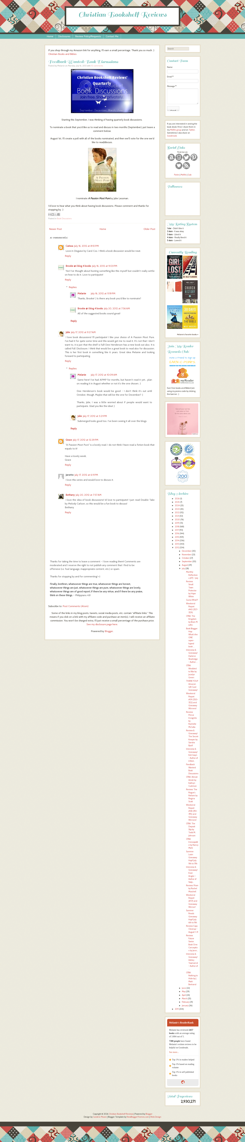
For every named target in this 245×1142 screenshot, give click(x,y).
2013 (177, 544)
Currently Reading (183, 252)
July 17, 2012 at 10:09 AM (104, 374)
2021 (177, 516)
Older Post (149, 229)
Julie (68, 332)
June (184, 988)
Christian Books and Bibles (62, 54)
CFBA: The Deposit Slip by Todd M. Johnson (191, 829)
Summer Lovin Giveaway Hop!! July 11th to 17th (191, 857)
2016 (177, 533)
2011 (177, 1009)
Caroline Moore (100, 1117)
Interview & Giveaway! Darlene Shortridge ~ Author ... (192, 656)
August (185, 565)
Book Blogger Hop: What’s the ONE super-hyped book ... (192, 637)
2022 (177, 512)
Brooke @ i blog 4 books (78, 265)
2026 (177, 498)
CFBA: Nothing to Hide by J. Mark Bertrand (192, 978)
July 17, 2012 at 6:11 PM (86, 474)
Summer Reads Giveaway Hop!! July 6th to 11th (191, 916)
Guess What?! (192, 600)
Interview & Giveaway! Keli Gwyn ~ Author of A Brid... (192, 755)
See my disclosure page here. (102, 624)
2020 (177, 519)
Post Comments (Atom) (75, 606)
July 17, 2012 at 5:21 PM (95, 416)
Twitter (192, 130)
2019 (177, 523)
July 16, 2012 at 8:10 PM (86, 245)
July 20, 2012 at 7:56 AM (117, 308)
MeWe (183, 175)
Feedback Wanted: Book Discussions (83, 61)
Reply (68, 255)
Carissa (69, 245)
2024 (177, 505)
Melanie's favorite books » (187, 334)
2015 (177, 537)
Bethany (70, 494)
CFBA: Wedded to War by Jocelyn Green (191, 671)
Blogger (109, 631)
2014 (177, 540)
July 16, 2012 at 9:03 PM (104, 265)
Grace (69, 439)
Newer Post (55, 229)
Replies (73, 287)
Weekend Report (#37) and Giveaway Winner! (191, 901)
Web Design (155, 1117)
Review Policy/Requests (88, 36)
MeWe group (175, 130)
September (187, 561)
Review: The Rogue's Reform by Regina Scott (192, 795)
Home (50, 36)
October (185, 558)
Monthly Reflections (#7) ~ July (192, 575)
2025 (177, 502)
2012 (177, 547)
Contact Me (112, 36)
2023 (177, 509)
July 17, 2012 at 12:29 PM (85, 439)
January (185, 1005)
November (186, 554)
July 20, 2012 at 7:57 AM (88, 494)
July (183, 568)
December (186, 551)
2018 (177, 526)
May (183, 991)
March (184, 998)
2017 (177, 530)
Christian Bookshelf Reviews (122, 14)
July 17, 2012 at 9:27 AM (83, 332)
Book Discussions (64, 218)
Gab (189, 175)
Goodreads (172, 136)
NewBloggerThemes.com (138, 1117)
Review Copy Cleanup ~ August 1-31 (192, 929)
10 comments (97, 66)
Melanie (82, 293)
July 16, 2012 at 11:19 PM (103, 293)
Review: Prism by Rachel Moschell (192, 888)
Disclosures (64, 36)
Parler (177, 175)
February (185, 1002)
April (184, 995)
